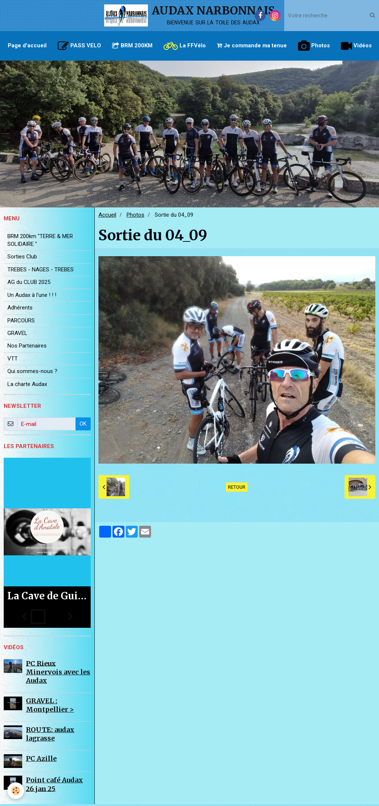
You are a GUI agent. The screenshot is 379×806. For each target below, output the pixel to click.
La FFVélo (185, 45)
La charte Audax (27, 386)
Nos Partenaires (27, 347)
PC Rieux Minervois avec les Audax (58, 674)
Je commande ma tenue (252, 45)
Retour (236, 489)
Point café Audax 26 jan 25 (54, 786)
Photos (314, 45)
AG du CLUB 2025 (28, 284)
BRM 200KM (132, 45)
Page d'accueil (27, 45)
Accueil (107, 216)
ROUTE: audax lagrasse (50, 735)
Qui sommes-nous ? (32, 373)
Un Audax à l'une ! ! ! (31, 297)
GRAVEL (17, 335)
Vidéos (356, 45)
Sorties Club (22, 258)
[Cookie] (15, 790)
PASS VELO (79, 45)
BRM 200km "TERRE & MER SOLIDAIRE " (40, 242)
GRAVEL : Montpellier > (50, 706)
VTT (12, 360)
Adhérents (20, 309)
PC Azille (41, 760)
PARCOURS (21, 322)
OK (83, 425)
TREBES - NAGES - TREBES (40, 271)
